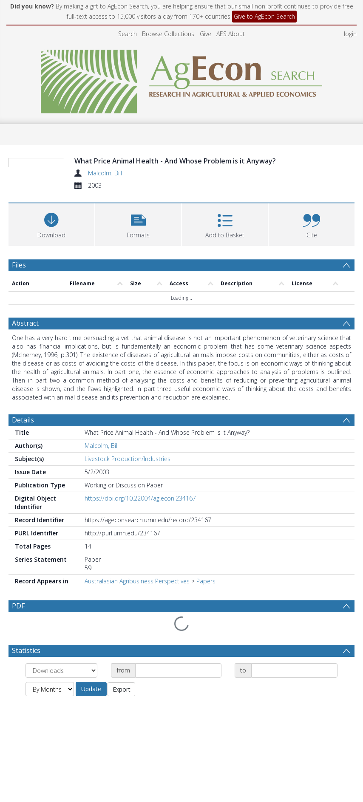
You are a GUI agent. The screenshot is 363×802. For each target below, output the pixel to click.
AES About (230, 34)
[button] (138, 275)
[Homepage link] (182, 79)
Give (205, 34)
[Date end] (294, 671)
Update (91, 689)
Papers (206, 601)
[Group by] (61, 671)
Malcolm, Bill (105, 173)
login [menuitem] (350, 34)
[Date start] (178, 671)
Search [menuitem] (127, 34)
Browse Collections (168, 34)
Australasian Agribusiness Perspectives (137, 601)
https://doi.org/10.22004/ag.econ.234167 (140, 519)
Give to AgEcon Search (264, 16)
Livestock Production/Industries (127, 479)
